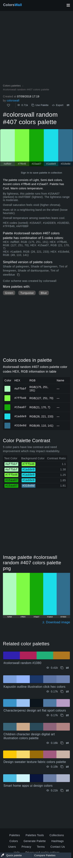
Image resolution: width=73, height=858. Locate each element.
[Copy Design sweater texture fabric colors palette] (62, 766)
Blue (44, 293)
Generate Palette (35, 841)
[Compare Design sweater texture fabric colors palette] (67, 766)
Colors (12, 5)
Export (57, 105)
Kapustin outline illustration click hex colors (34, 686)
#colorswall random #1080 (22, 663)
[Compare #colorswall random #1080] (67, 667)
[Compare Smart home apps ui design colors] (67, 790)
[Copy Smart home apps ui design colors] (62, 790)
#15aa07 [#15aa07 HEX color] (7, 405)
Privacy (26, 846)
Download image (56, 622)
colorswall (13, 100)
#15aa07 (20, 407)
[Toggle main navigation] (68, 5)
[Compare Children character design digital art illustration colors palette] (67, 743)
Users (12, 846)
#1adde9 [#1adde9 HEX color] (7, 415)
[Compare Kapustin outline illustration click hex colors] (67, 691)
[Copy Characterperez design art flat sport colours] (62, 715)
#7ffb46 (20, 398)
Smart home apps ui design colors (28, 785)
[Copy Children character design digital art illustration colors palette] (62, 743)
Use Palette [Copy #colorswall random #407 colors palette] (40, 105)
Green (9, 293)
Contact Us (57, 846)
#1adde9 (20, 416)
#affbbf (20, 388)
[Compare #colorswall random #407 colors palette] (68, 105)
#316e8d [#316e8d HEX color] (7, 424)
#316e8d (20, 425)
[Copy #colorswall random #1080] (62, 667)
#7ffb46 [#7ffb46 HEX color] (7, 396)
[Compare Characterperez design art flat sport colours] (67, 715)
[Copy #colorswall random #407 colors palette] (19, 274)
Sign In (25, 172)
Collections (56, 835)
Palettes (14, 835)
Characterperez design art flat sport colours (35, 710)
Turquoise (27, 293)
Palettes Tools (35, 835)
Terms (41, 846)
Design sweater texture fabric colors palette (35, 762)
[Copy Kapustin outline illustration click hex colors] (62, 691)
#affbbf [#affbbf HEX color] (7, 387)
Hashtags (57, 841)
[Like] (8, 105)
